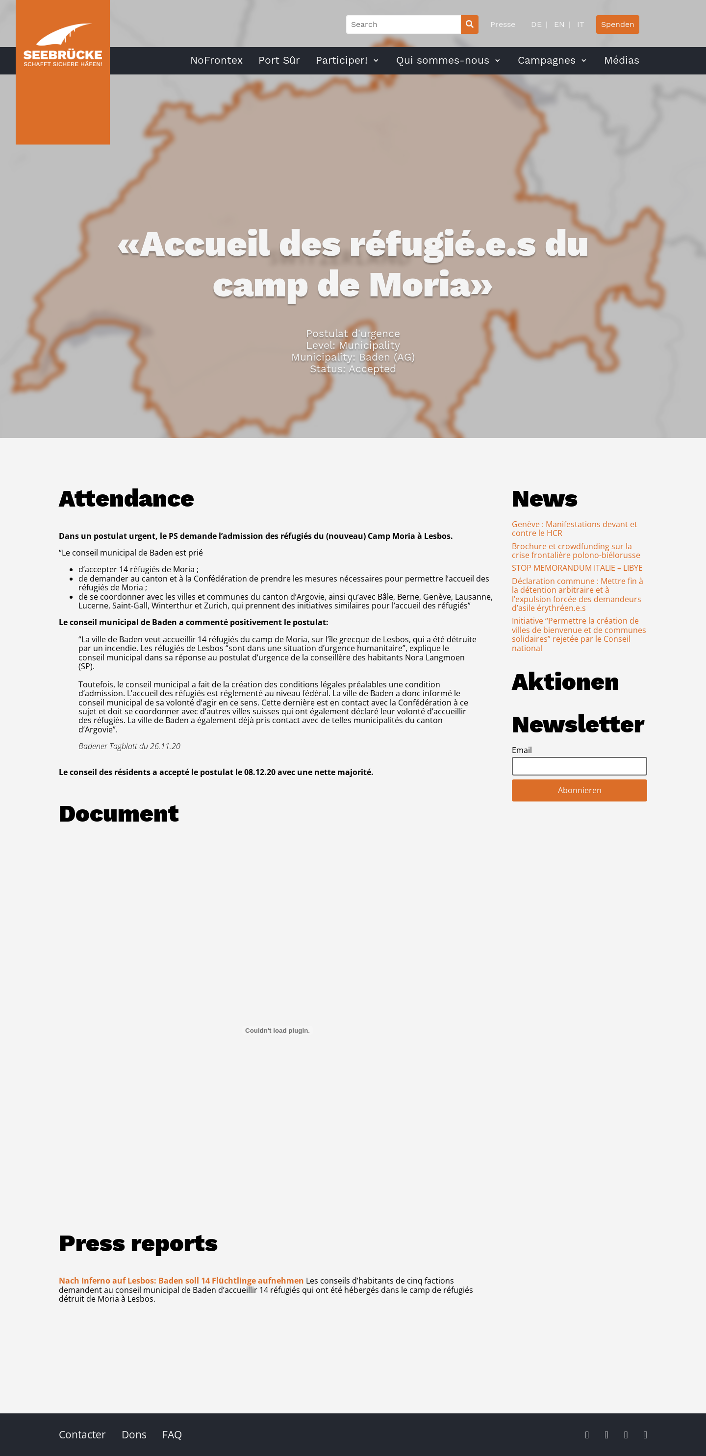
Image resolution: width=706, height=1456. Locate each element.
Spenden (617, 24)
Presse (502, 24)
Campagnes (547, 60)
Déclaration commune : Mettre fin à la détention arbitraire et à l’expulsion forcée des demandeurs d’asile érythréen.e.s (577, 594)
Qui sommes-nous (442, 60)
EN (558, 24)
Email (522, 750)
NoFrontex (216, 60)
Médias (621, 60)
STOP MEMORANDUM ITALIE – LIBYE (577, 567)
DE (536, 24)
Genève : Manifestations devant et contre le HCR (574, 528)
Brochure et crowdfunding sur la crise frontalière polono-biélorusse (576, 550)
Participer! (342, 60)
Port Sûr (279, 60)
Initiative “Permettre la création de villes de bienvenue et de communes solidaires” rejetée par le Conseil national (579, 634)
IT (579, 24)
